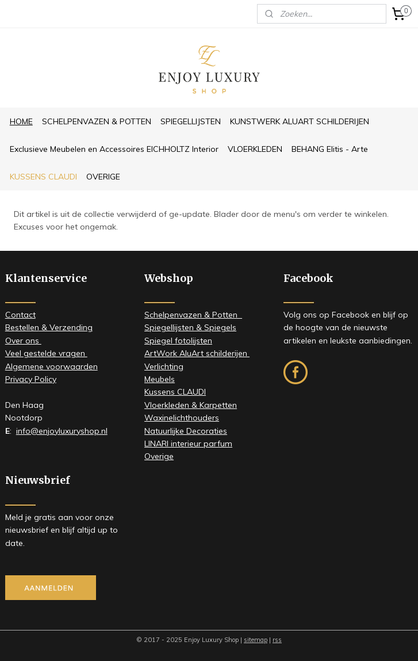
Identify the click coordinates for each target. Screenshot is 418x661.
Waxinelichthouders (181, 417)
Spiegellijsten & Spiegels (190, 327)
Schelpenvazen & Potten (193, 315)
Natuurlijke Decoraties (185, 431)
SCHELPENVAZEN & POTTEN (96, 121)
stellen (27, 327)
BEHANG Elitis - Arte (330, 149)
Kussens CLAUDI (175, 392)
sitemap (255, 640)
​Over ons (23, 340)
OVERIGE (103, 176)
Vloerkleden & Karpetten (190, 405)
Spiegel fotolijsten (178, 340)
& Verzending (66, 327)
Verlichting (163, 366)
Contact (20, 315)
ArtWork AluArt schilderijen (197, 353)
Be (10, 327)
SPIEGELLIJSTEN (190, 121)
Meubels (159, 379)
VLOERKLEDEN (255, 149)
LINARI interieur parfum (188, 443)
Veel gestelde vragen (46, 353)
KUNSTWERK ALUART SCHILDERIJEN (299, 121)
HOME (21, 121)
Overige (159, 456)
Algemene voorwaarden (51, 366)
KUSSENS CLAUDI (43, 176)
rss (277, 640)
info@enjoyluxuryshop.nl (62, 431)
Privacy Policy (30, 379)
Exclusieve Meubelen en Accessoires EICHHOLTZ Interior (114, 149)
